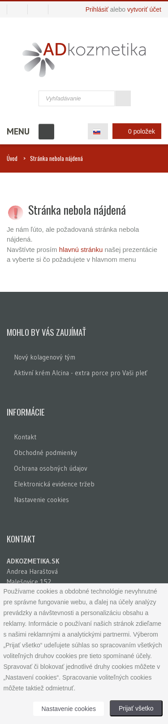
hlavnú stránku (82, 249)
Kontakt (25, 437)
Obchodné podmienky (45, 452)
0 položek (134, 131)
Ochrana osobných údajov (50, 468)
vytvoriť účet (144, 9)
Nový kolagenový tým (44, 357)
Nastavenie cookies (41, 499)
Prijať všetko (136, 708)
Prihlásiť (97, 9)
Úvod (12, 158)
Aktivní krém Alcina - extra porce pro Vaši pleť (80, 373)
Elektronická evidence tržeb (54, 484)
